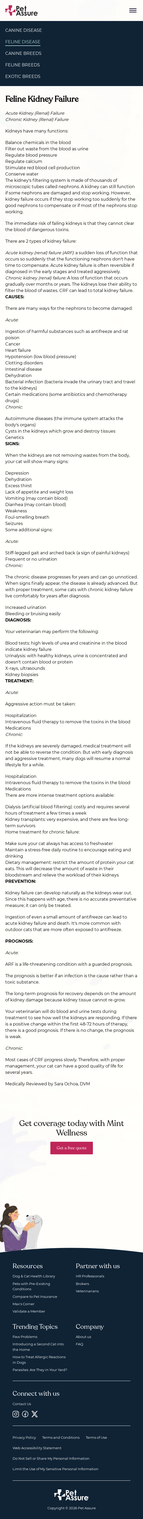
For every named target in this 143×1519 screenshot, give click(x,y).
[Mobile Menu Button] (133, 10)
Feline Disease (22, 41)
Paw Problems (25, 1337)
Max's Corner (23, 1304)
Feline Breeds (22, 64)
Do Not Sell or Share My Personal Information (51, 1458)
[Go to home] (21, 10)
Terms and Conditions (61, 1437)
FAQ (79, 1344)
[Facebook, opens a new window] (25, 1414)
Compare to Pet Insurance (35, 1296)
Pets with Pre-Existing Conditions (31, 1286)
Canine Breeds (23, 53)
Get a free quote (72, 1148)
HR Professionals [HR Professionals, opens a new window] (90, 1276)
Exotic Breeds (22, 76)
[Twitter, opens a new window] (34, 1414)
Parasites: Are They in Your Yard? (40, 1370)
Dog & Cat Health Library (34, 1276)
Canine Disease (23, 30)
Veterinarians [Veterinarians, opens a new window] (87, 1291)
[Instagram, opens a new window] (16, 1414)
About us (83, 1337)
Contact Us (22, 1404)
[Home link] (71, 1495)
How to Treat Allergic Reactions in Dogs (39, 1359)
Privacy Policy (24, 1437)
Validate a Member (29, 1311)
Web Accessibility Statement (37, 1448)
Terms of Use (96, 1437)
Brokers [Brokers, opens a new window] (82, 1284)
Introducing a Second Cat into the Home (38, 1346)
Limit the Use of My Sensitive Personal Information (55, 1469)
